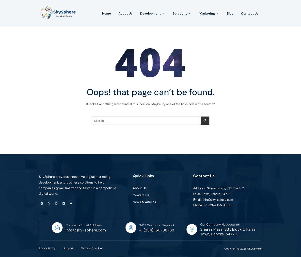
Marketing (208, 13)
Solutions (181, 13)
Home (104, 13)
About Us (124, 13)
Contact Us (249, 13)
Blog (229, 13)
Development (151, 13)
